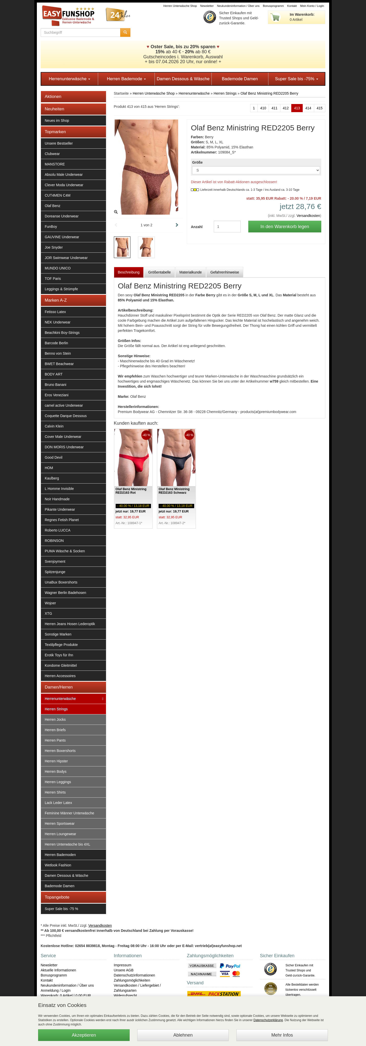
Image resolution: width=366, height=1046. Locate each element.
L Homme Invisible (59, 489)
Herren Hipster (56, 761)
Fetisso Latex (55, 312)
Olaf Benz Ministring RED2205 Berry (269, 93)
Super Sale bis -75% (296, 78)
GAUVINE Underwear (62, 237)
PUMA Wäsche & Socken (65, 551)
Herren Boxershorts (60, 751)
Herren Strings (56, 709)
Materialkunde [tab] (190, 272)
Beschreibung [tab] (129, 272)
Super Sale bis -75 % (61, 909)
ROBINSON (54, 541)
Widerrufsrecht (125, 995)
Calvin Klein (54, 426)
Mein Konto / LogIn (312, 5)
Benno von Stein (58, 353)
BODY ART (54, 374)
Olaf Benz (52, 206)
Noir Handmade (57, 499)
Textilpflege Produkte (61, 645)
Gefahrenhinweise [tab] (224, 272)
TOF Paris (53, 279)
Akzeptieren (84, 1035)
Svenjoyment (55, 561)
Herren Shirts (55, 792)
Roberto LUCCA (57, 530)
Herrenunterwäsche (69, 78)
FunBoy (51, 227)
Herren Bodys (56, 771)
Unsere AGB (124, 970)
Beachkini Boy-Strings (62, 333)
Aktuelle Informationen (58, 970)
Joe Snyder (54, 247)
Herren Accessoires (60, 676)
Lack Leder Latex (58, 803)
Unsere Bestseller (59, 143)
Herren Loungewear (60, 834)
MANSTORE (55, 164)
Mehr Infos (282, 1035)
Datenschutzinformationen (134, 975)
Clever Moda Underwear (64, 185)
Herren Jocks (55, 719)
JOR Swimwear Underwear (66, 258)
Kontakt (292, 5)
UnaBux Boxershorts (61, 582)
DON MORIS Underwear (64, 447)
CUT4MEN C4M (57, 195)
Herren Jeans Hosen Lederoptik (70, 624)
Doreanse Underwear (62, 216)
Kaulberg (52, 478)
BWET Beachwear (59, 364)
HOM (49, 468)
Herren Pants (55, 740)
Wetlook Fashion (58, 865)
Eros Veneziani (56, 395)
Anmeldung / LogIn (56, 990)
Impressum (122, 965)
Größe (197, 162)
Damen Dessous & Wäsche (183, 78)
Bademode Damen (240, 78)
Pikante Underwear (60, 509)
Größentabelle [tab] (159, 272)
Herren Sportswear (60, 823)
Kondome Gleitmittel (61, 665)
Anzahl (197, 227)
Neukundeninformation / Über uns (238, 5)
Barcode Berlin (56, 343)
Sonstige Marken (58, 634)
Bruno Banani (55, 385)
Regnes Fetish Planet (62, 520)
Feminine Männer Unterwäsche (69, 813)
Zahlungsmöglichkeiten (132, 980)
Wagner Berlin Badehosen (65, 593)
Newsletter (207, 5)
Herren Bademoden (60, 855)
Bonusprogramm (273, 5)
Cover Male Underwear (63, 437)
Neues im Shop (57, 120)
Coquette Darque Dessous (66, 416)
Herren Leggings (58, 782)
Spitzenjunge (55, 572)
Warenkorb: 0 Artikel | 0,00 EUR (66, 995)
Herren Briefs (55, 730)
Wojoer (50, 603)
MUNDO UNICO (58, 268)
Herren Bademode (126, 78)
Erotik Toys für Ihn (59, 655)
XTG (48, 613)
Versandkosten (308, 216)
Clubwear (52, 154)
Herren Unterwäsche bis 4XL (67, 844)
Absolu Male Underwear (64, 175)
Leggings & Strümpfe (61, 289)
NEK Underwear (57, 322)
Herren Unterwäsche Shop (180, 5)
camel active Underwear (64, 405)
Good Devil (53, 457)
